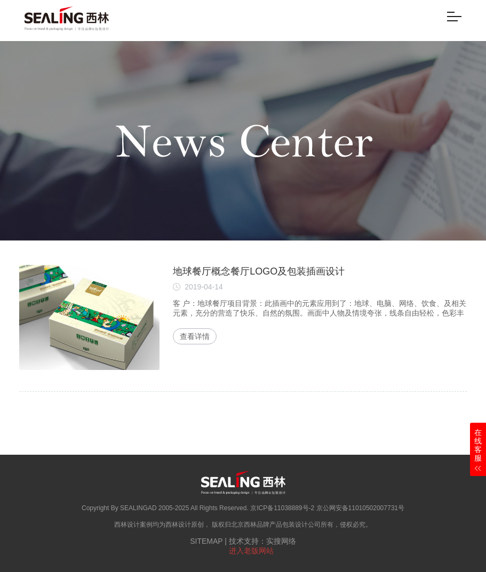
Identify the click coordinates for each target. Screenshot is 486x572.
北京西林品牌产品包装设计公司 (276, 524)
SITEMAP (206, 541)
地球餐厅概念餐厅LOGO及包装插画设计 (259, 271)
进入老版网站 (251, 550)
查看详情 (195, 336)
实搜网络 (281, 541)
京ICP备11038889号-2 (282, 508)
